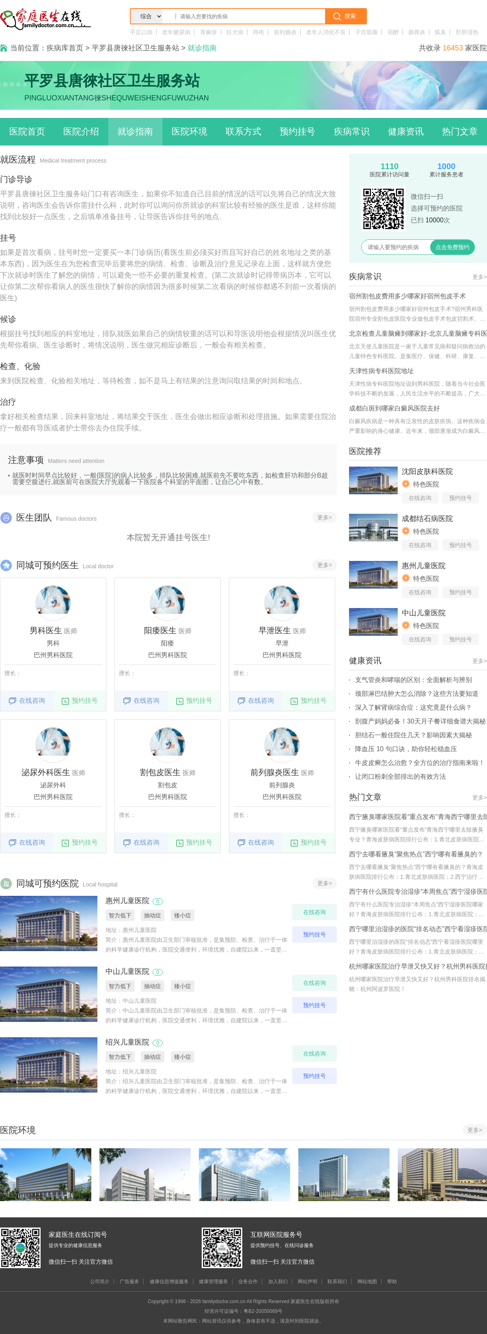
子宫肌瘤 (366, 32)
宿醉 (393, 32)
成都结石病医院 (427, 519)
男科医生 (46, 630)
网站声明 (307, 1281)
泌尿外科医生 (46, 772)
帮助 (392, 1281)
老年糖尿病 (176, 32)
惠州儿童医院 (127, 901)
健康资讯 (406, 131)
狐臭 (440, 32)
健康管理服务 (213, 1281)
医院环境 (189, 131)
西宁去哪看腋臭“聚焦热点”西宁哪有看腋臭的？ (416, 854)
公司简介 (100, 1281)
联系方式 (243, 131)
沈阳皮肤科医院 (427, 471)
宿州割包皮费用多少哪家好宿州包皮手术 (407, 296)
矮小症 (182, 915)
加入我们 (278, 1281)
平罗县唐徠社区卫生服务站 (135, 48)
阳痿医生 (160, 630)
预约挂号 (297, 131)
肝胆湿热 (467, 32)
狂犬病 (235, 32)
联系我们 (337, 1281)
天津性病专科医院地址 (381, 370)
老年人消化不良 (326, 32)
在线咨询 (27, 701)
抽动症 (152, 915)
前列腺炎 (285, 32)
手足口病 (141, 32)
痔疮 (258, 32)
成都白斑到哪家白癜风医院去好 (394, 408)
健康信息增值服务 (169, 1281)
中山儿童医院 (127, 971)
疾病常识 (352, 131)
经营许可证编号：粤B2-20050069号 (243, 1311)
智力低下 (120, 915)
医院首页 (27, 131)
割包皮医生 (160, 772)
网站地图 (367, 1281)
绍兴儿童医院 (127, 1042)
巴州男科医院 (53, 655)
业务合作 (248, 1281)
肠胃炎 (416, 32)
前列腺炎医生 (274, 772)
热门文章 (460, 131)
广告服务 (129, 1281)
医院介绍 (81, 131)
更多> (324, 517)
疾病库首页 (65, 48)
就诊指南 (135, 131)
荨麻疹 (208, 32)
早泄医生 (275, 630)
